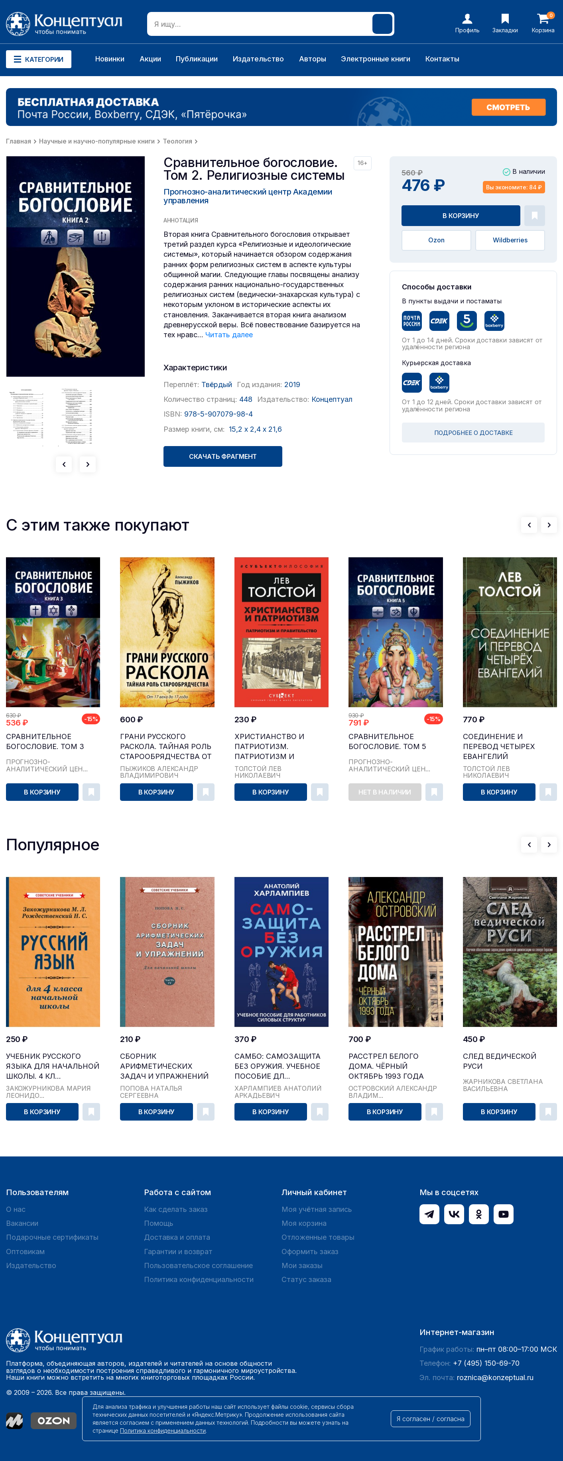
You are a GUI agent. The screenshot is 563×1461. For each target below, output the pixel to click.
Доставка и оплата (177, 1237)
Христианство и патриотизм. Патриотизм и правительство (269, 746)
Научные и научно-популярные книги (97, 141)
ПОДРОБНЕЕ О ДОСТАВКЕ (473, 433)
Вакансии (22, 1223)
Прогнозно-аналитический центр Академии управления (248, 196)
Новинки (109, 59)
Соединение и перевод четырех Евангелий (499, 746)
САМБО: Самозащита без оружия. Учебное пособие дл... (277, 1066)
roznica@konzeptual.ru (495, 1377)
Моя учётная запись (317, 1209)
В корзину (461, 216)
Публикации (197, 59)
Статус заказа (306, 1279)
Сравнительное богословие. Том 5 (387, 741)
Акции (150, 59)
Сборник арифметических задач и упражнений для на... (164, 1066)
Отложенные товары (318, 1237)
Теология (177, 141)
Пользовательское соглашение (198, 1265)
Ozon (436, 240)
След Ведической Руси (499, 1061)
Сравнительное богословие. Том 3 (45, 741)
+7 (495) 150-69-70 (486, 1363)
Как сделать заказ (176, 1209)
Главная (18, 141)
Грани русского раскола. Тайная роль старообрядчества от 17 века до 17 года (166, 746)
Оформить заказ (310, 1251)
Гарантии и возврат (178, 1251)
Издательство (258, 59)
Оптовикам (25, 1251)
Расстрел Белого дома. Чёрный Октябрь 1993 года (386, 1066)
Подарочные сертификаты (52, 1237)
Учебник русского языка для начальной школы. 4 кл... (52, 1066)
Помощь (158, 1223)
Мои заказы (302, 1265)
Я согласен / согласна (431, 1419)
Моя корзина (304, 1223)
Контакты (442, 59)
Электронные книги (375, 59)
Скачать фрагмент (223, 456)
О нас (16, 1209)
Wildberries (510, 240)
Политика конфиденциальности (199, 1279)
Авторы (312, 59)
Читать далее (229, 334)
